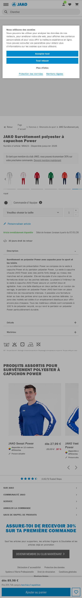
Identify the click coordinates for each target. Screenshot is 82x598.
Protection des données (31, 73)
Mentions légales (54, 73)
